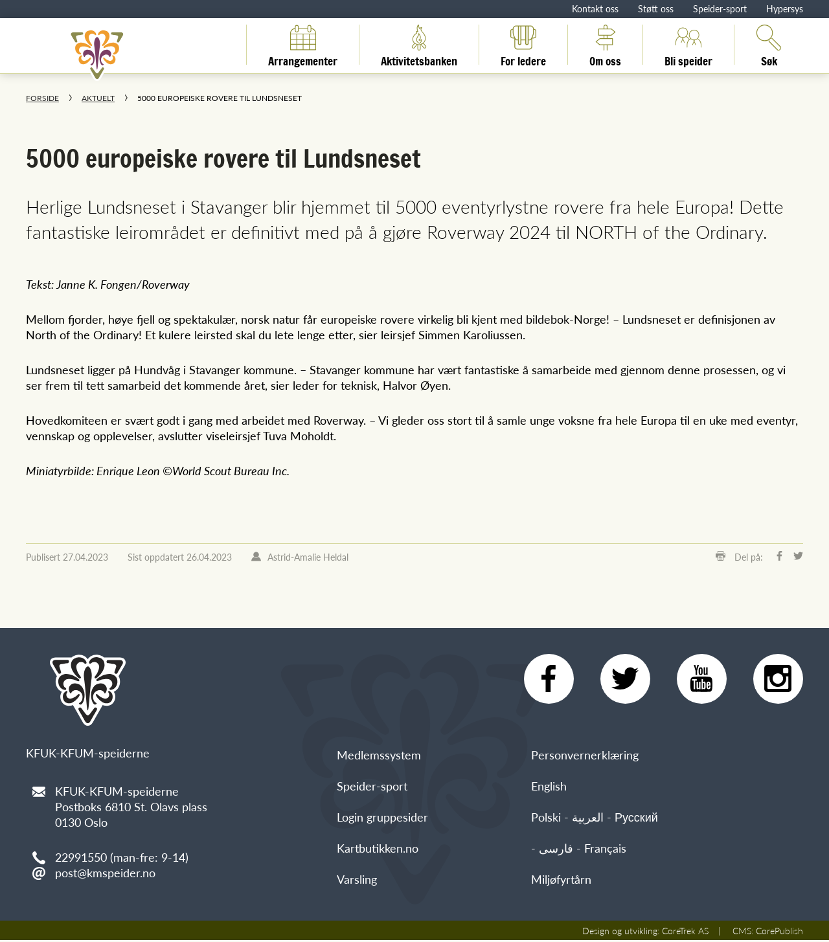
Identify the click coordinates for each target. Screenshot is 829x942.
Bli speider (688, 45)
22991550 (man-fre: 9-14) (121, 857)
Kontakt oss (595, 8)
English (549, 787)
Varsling (357, 881)
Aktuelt (98, 98)
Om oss (605, 45)
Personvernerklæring (585, 756)
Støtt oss (656, 8)
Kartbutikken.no (377, 850)
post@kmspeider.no (105, 872)
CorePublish (779, 932)
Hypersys (784, 8)
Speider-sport (720, 8)
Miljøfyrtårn (561, 881)
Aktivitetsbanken (419, 45)
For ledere (523, 45)
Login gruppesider (382, 819)
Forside (42, 98)
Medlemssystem (379, 756)
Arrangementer (302, 45)
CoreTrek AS (685, 932)
